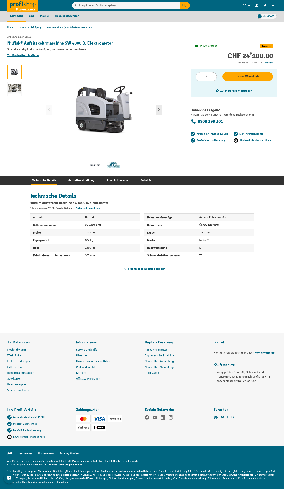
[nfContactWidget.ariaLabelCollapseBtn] (9, 480)
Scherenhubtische (18, 390)
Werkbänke (14, 355)
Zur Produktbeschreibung (23, 55)
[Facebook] (147, 418)
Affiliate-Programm (88, 378)
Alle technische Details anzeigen (144, 269)
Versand (268, 62)
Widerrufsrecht (85, 367)
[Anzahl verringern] (199, 76)
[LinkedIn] (163, 418)
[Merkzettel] (265, 5)
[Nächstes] (159, 110)
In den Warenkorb (248, 76)
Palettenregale (16, 384)
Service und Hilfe (86, 350)
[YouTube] (155, 418)
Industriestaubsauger (20, 373)
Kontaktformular (264, 353)
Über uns (81, 355)
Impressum (25, 453)
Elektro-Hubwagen (19, 361)
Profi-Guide (152, 373)
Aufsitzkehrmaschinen (88, 207)
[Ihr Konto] (257, 5)
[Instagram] (171, 418)
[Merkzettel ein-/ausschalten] (233, 91)
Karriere (81, 373)
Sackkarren (14, 378)
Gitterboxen (14, 367)
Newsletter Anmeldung (159, 361)
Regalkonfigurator (156, 350)
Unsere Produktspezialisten (93, 361)
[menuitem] (247, 5)
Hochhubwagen (17, 350)
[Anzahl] (206, 76)
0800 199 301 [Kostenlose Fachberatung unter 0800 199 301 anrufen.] (207, 121)
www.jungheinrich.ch (70, 464)
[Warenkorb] (273, 5)
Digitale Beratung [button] (159, 342)
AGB (10, 453)
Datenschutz (46, 453)
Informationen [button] (87, 342)
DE (222, 417)
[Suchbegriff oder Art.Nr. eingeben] (126, 5)
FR (232, 417)
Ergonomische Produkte (159, 355)
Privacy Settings (70, 453)
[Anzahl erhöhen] (213, 76)
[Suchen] (185, 5)
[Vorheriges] (49, 110)
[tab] (44, 180)
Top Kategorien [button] (19, 342)
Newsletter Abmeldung (159, 367)
